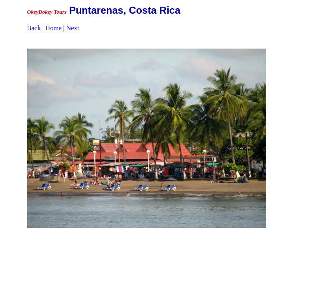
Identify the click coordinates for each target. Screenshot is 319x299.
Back (34, 28)
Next (72, 28)
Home (53, 28)
